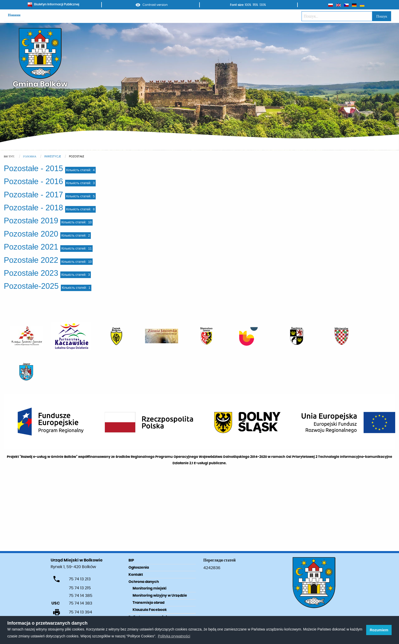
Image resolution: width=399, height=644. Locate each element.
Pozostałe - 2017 (33, 194)
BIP (131, 560)
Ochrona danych (144, 582)
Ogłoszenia (139, 567)
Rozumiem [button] (379, 630)
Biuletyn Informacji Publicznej (53, 4)
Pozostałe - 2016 (33, 181)
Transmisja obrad (148, 603)
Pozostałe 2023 (31, 273)
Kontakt (136, 575)
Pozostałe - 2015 (33, 168)
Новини (14, 15)
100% (248, 4)
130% (263, 4)
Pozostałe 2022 (31, 260)
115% (255, 4)
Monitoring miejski (149, 588)
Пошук (381, 16)
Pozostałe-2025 (31, 286)
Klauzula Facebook (150, 610)
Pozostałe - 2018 (33, 207)
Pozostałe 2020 (31, 233)
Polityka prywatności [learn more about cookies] (174, 636)
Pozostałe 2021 (31, 246)
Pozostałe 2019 (31, 220)
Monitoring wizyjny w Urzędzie (160, 595)
